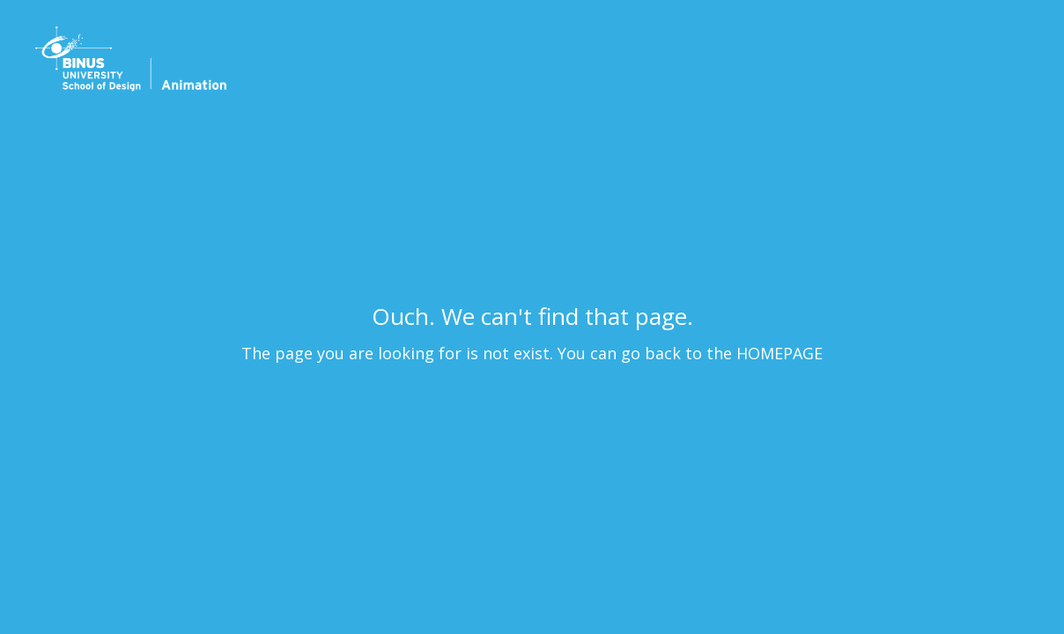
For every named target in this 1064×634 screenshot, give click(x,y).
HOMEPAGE (779, 353)
